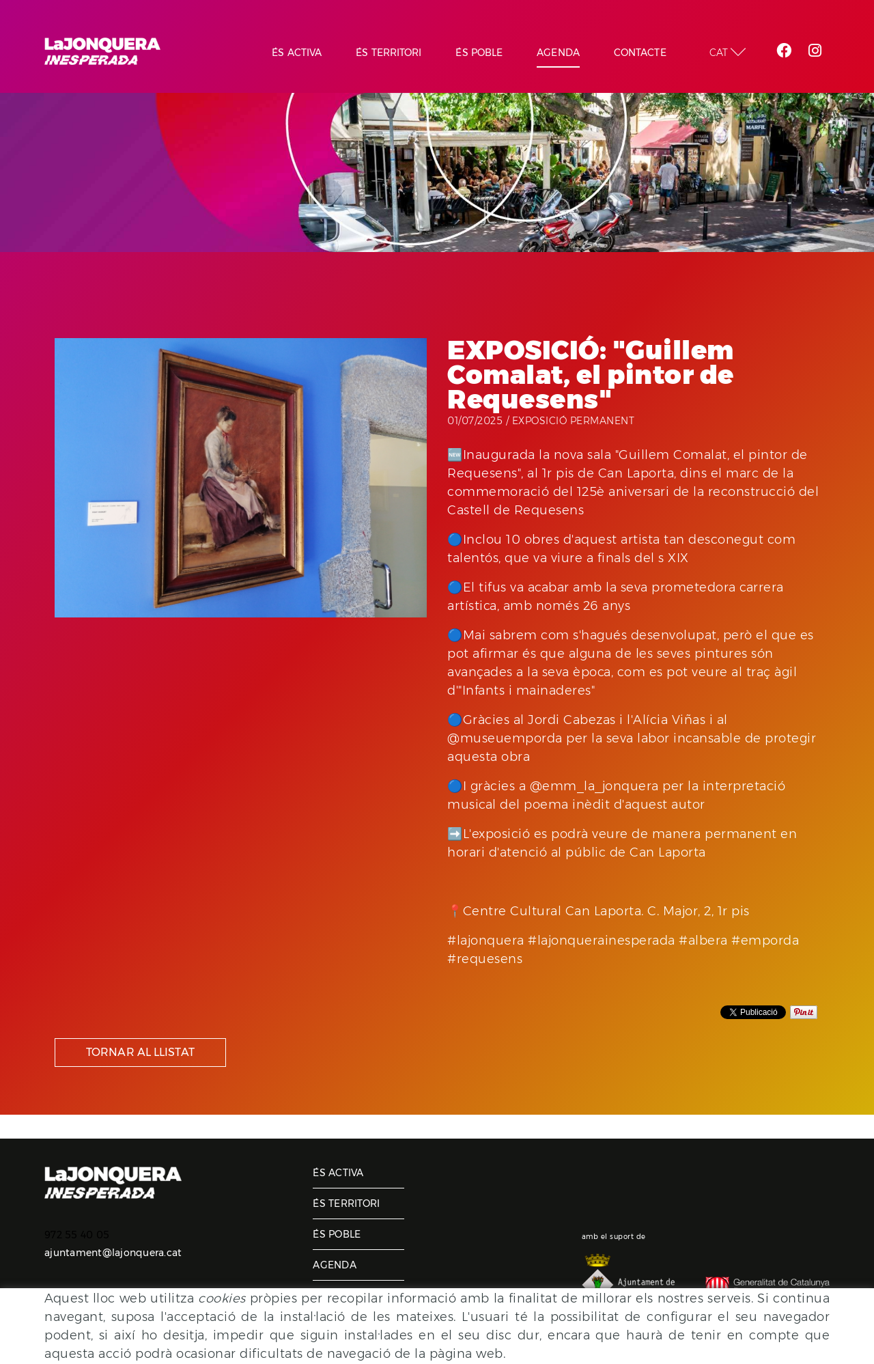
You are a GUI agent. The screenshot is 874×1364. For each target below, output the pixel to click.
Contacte (339, 1296)
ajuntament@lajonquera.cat (113, 1253)
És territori (346, 1203)
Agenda (334, 1265)
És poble (337, 1234)
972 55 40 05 (76, 1235)
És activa (338, 1173)
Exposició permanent (573, 421)
